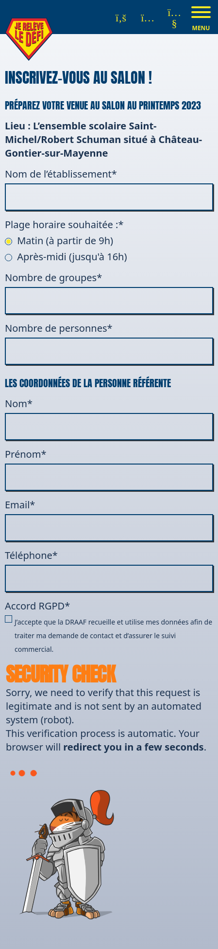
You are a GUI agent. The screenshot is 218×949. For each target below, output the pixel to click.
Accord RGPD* (109, 627)
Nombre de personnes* (109, 343)
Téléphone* (109, 570)
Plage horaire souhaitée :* (64, 224)
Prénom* (109, 469)
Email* (109, 519)
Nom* (109, 418)
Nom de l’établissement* (109, 189)
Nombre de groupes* (109, 292)
